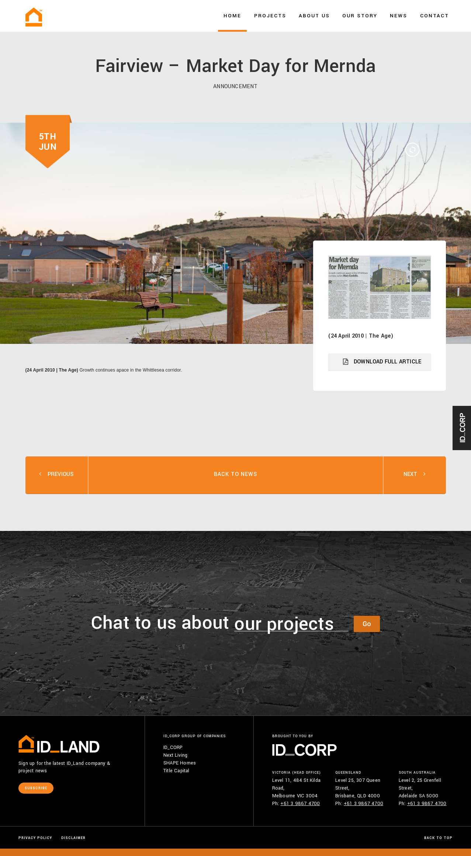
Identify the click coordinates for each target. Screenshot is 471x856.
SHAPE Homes (179, 763)
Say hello (435, 37)
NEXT (415, 475)
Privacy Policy (35, 838)
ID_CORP (173, 747)
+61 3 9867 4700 (300, 803)
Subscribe (36, 788)
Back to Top (438, 838)
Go (367, 624)
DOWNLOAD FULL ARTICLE (382, 362)
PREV (56, 475)
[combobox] (291, 624)
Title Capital (176, 770)
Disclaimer (73, 838)
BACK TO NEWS (235, 474)
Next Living (175, 755)
